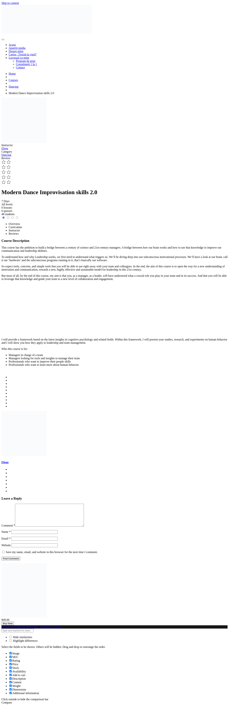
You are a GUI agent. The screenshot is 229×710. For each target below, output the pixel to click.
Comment (8, 529)
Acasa (12, 44)
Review (5, 158)
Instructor (7, 145)
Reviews (14, 233)
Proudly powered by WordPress (20, 631)
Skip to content (10, 3)
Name (5, 536)
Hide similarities (20, 641)
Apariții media (17, 47)
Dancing (6, 154)
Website (6, 549)
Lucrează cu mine (19, 57)
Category (6, 151)
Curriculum (15, 227)
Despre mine (16, 51)
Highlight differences (23, 645)
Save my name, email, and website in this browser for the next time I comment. (52, 556)
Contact (20, 67)
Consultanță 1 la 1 (26, 64)
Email (5, 542)
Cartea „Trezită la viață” (23, 54)
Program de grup (25, 60)
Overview (14, 223)
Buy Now (7, 627)
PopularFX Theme (50, 631)
